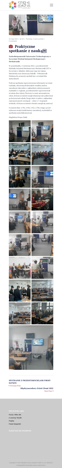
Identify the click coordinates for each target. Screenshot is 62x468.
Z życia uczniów (38, 39)
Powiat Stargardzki (15, 424)
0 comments (13, 41)
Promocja (29, 39)
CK (23, 39)
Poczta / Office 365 (15, 415)
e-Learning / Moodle (15, 418)
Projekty (11, 421)
